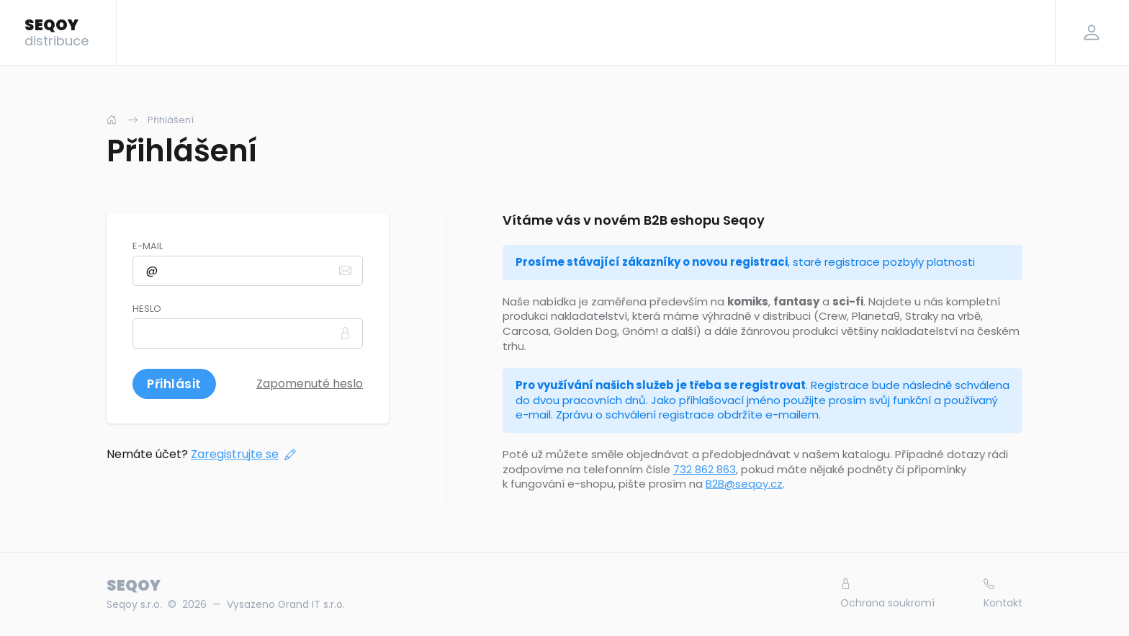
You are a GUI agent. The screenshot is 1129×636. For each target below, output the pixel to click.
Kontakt (1003, 594)
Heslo (146, 309)
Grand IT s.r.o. (311, 604)
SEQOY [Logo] (56, 31)
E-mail (147, 246)
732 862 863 (704, 469)
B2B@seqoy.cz (744, 483)
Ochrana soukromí (887, 594)
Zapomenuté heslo (309, 383)
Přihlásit (174, 384)
